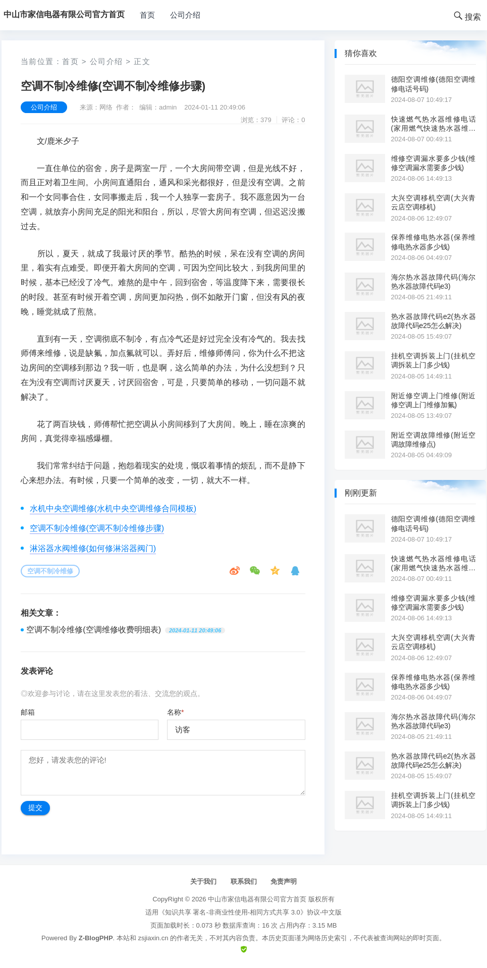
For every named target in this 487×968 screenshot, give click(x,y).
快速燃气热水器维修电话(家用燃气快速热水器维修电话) (433, 124)
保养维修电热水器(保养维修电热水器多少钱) (433, 241)
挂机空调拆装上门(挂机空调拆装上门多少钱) (433, 360)
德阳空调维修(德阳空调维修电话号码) (433, 83)
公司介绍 (185, 15)
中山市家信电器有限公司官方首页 (257, 899)
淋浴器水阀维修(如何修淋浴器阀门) (93, 548)
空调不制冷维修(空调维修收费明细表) (93, 629)
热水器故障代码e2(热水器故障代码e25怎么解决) (433, 321)
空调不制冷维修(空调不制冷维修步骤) (97, 528)
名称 (175, 712)
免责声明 (283, 881)
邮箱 (28, 712)
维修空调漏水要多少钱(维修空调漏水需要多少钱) (433, 163)
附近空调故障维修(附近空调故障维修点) (433, 439)
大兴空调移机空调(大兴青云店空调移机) (433, 202)
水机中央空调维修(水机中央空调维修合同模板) (113, 508)
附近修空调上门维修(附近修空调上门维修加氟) (433, 400)
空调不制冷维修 (50, 571)
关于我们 (203, 881)
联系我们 (244, 881)
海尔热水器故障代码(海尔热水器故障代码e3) (433, 281)
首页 (147, 15)
